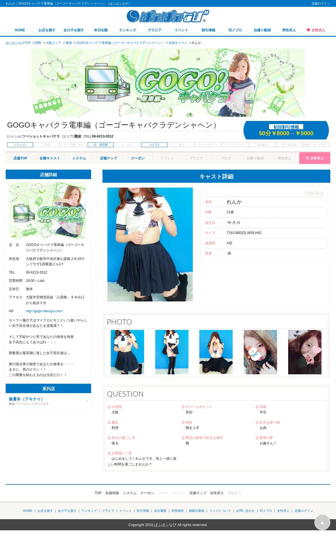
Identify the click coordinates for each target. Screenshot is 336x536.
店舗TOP (20, 158)
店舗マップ (108, 158)
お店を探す (47, 30)
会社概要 (160, 510)
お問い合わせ (245, 510)
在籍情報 (112, 493)
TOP (98, 493)
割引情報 (208, 30)
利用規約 (177, 510)
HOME (20, 30)
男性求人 (289, 30)
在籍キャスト (50, 158)
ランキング (127, 30)
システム (79, 158)
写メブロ (235, 30)
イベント (181, 30)
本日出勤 (101, 30)
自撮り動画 (262, 30)
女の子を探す (73, 30)
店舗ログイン (321, 3)
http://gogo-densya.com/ (44, 311)
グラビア (154, 30)
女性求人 (318, 30)
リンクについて (220, 510)
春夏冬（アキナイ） (27, 399)
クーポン (138, 158)
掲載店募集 (196, 510)
